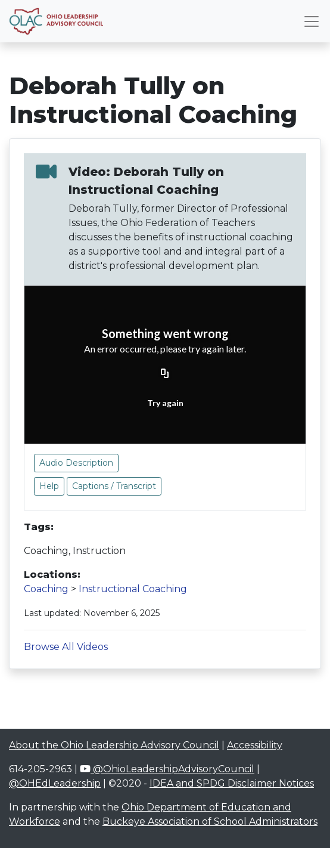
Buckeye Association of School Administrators (209, 821)
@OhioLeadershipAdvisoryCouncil (167, 769)
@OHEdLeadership (55, 783)
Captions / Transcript (114, 486)
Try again (165, 403)
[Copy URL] (165, 374)
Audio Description (76, 462)
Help (49, 486)
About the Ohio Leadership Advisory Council (114, 745)
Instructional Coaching (133, 589)
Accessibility (254, 745)
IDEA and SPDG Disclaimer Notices (232, 783)
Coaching (46, 589)
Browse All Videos (66, 646)
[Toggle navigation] (311, 21)
